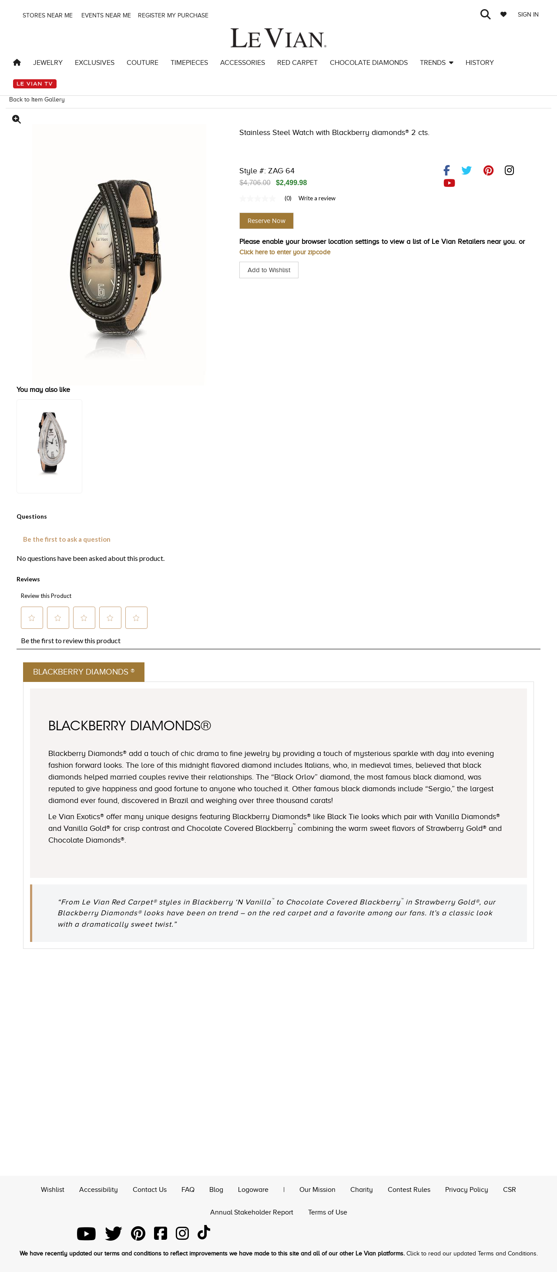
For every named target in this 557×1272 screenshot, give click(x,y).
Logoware (253, 1188)
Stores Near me (47, 15)
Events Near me (105, 15)
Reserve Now (266, 220)
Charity (361, 1188)
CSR (509, 1188)
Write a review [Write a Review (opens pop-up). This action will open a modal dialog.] (317, 198)
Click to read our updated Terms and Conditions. (472, 1253)
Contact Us (150, 1188)
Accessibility (98, 1188)
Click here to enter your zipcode (288, 252)
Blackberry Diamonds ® (86, 672)
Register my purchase (174, 15)
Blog (216, 1188)
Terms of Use (327, 1211)
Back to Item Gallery (37, 99)
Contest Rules (409, 1188)
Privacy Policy (466, 1188)
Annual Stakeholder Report (251, 1211)
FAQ (188, 1188)
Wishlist (52, 1188)
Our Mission (317, 1188)
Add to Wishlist (270, 270)
